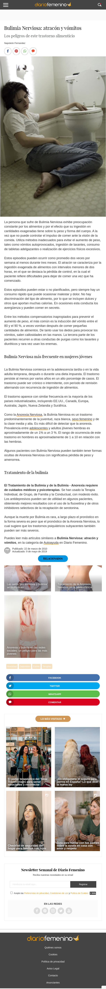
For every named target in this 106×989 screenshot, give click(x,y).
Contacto (53, 975)
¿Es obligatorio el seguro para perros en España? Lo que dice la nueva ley (77, 782)
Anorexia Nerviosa (29, 414)
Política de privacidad (53, 961)
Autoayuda (51, 542)
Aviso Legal (53, 968)
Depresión (25, 666)
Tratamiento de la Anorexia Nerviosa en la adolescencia (75, 586)
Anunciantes (53, 982)
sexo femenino (82, 419)
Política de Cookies (79, 893)
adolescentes (38, 428)
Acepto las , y (51, 893)
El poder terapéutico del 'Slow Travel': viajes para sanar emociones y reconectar (27, 782)
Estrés (36, 666)
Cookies (53, 954)
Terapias (47, 666)
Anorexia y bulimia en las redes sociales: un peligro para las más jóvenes (27, 650)
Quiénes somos (53, 947)
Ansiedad (12, 666)
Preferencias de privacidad (36, 893)
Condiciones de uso (59, 893)
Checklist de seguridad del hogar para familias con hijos (27, 847)
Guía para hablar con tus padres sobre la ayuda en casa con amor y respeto (78, 845)
